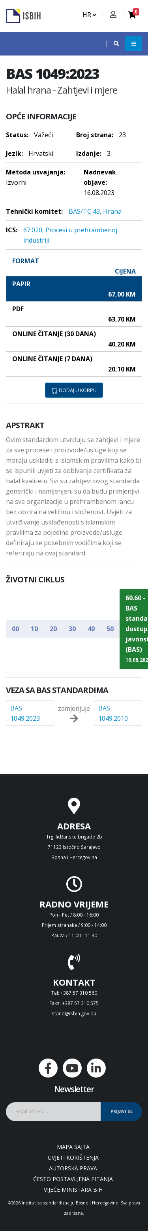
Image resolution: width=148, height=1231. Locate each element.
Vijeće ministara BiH (73, 1189)
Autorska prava (73, 1168)
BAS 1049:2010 (113, 713)
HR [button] (89, 14)
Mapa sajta (73, 1147)
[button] (112, 43)
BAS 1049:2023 (25, 713)
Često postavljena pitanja (73, 1179)
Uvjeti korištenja (73, 1157)
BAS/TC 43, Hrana (95, 211)
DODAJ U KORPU (74, 390)
